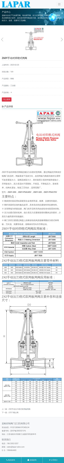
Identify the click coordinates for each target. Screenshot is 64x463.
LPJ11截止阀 (13, 412)
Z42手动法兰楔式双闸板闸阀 (19, 409)
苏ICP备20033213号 (18, 431)
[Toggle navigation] (59, 4)
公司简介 (53, 460)
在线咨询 (31, 460)
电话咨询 (10, 460)
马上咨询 (6, 99)
